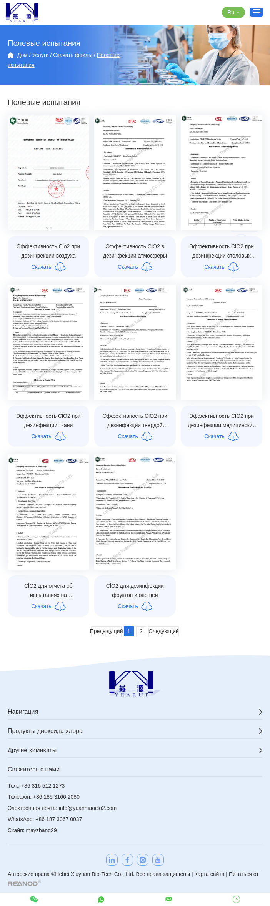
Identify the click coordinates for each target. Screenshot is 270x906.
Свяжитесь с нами (34, 769)
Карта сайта (209, 874)
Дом (22, 55)
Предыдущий (106, 631)
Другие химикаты (32, 750)
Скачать (48, 267)
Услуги (40, 55)
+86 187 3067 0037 (58, 819)
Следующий (163, 631)
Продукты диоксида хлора (45, 731)
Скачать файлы (72, 55)
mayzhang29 (41, 830)
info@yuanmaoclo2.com (88, 808)
